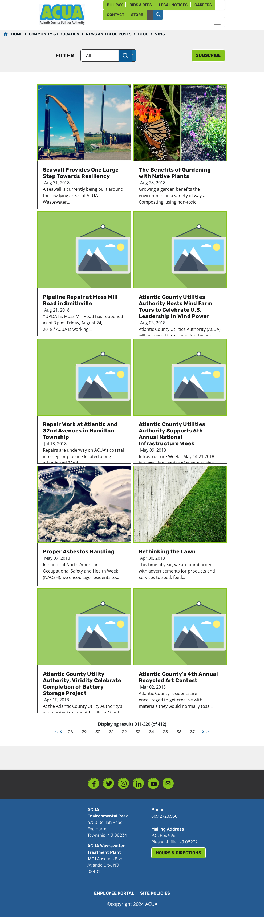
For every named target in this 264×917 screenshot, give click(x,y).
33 (138, 731)
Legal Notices (173, 5)
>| (208, 732)
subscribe (208, 55)
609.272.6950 (164, 816)
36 (179, 731)
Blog (143, 34)
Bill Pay (115, 5)
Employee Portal (114, 893)
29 (84, 731)
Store (137, 15)
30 (97, 731)
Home (16, 34)
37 (192, 731)
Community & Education (54, 34)
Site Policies (155, 893)
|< (55, 732)
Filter (64, 55)
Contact (115, 15)
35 (165, 731)
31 (111, 731)
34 (151, 731)
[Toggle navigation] (217, 22)
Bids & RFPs (140, 5)
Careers (203, 5)
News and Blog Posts (109, 34)
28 (70, 731)
